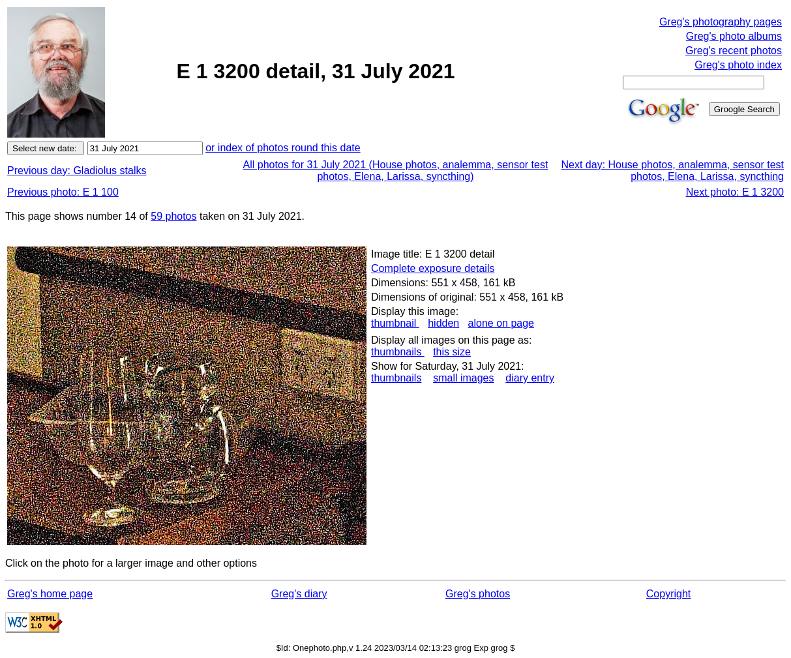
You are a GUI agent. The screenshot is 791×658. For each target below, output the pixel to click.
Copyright (668, 593)
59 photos (173, 216)
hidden (443, 323)
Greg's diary (299, 593)
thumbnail (395, 323)
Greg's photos (477, 593)
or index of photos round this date (283, 147)
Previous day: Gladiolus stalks (76, 170)
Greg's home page (50, 593)
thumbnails (398, 351)
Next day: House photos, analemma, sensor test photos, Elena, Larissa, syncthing (672, 170)
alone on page (501, 323)
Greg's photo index (738, 64)
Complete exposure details (432, 268)
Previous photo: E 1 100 (63, 192)
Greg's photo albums (734, 36)
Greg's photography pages (720, 21)
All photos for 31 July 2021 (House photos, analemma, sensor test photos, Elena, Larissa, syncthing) (395, 170)
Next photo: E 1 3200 (735, 192)
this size (452, 351)
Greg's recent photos (733, 50)
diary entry (529, 377)
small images (463, 377)
